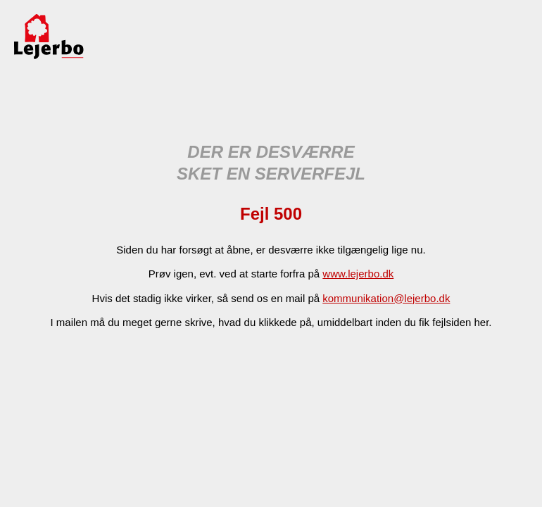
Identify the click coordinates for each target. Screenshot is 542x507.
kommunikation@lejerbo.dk (386, 298)
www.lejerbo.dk (357, 274)
